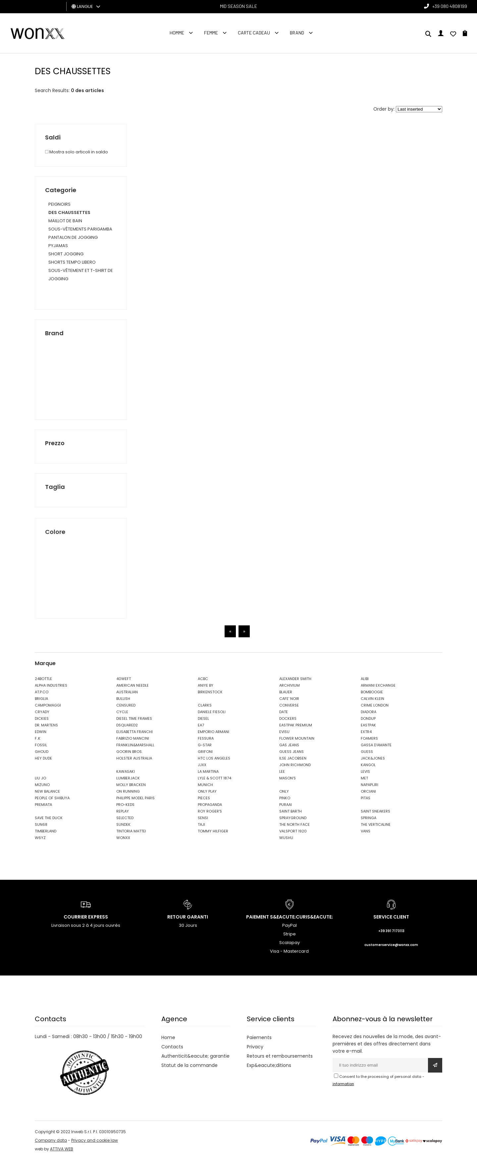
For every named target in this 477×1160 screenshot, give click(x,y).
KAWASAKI (125, 771)
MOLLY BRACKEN (131, 784)
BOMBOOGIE (372, 692)
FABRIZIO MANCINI (132, 738)
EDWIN (40, 731)
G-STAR (205, 745)
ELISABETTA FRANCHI (134, 731)
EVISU (284, 731)
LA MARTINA (208, 771)
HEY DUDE (43, 758)
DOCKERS (287, 718)
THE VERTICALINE (376, 824)
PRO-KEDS (125, 804)
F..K (37, 738)
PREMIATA (43, 804)
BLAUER (285, 692)
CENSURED (125, 705)
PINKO (284, 798)
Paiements (259, 1037)
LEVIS (365, 771)
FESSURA (206, 738)
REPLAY (122, 811)
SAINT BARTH (290, 811)
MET (364, 778)
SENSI (203, 817)
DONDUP (368, 718)
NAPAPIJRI (369, 784)
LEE (282, 771)
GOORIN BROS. (129, 751)
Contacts (172, 1046)
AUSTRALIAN (127, 692)
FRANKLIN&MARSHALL (135, 745)
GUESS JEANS (291, 751)
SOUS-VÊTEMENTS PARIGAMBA (80, 229)
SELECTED (124, 817)
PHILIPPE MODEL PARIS (135, 798)
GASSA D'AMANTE (376, 745)
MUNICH (205, 784)
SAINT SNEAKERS (375, 811)
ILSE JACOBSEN (292, 758)
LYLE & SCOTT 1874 (214, 778)
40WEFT (123, 678)
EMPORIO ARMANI (213, 731)
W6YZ (40, 837)
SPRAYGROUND (292, 817)
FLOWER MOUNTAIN (296, 738)
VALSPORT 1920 (293, 831)
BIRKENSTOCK (210, 692)
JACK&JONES (373, 758)
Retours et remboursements (280, 1056)
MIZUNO (42, 784)
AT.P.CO (41, 692)
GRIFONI (205, 751)
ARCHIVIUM (289, 685)
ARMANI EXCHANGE (378, 685)
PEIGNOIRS (59, 204)
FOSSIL (41, 745)
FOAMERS (369, 738)
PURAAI (285, 804)
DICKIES (42, 718)
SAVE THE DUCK (49, 817)
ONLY (284, 791)
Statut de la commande (189, 1065)
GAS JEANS (289, 745)
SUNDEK (123, 824)
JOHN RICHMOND (295, 764)
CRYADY (42, 711)
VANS (365, 831)
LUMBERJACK (128, 778)
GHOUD (41, 751)
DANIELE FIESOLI (212, 711)
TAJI (201, 824)
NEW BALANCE (47, 791)
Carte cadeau (254, 32)
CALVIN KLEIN (372, 698)
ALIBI (365, 678)
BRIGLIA (41, 698)
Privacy (255, 1046)
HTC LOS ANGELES (214, 758)
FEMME (211, 32)
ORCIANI (368, 791)
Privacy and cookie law (94, 1140)
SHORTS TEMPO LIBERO (72, 262)
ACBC (203, 678)
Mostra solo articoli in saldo (76, 152)
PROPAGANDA (210, 804)
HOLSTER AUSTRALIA (134, 758)
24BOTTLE (43, 678)
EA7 (201, 725)
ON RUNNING (128, 791)
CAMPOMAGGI (48, 705)
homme (177, 32)
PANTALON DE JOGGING (73, 237)
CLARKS (205, 705)
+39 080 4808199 (449, 6)
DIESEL (203, 718)
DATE (283, 711)
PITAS (365, 798)
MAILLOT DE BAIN (65, 221)
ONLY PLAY (207, 791)
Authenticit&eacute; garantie (195, 1056)
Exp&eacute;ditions (269, 1065)
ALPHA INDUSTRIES (51, 685)
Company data (51, 1140)
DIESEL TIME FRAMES (134, 718)
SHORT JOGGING (65, 254)
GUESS (367, 751)
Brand (297, 32)
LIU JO (40, 778)
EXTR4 (366, 731)
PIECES (204, 798)
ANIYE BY (205, 685)
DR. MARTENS (46, 725)
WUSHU (286, 837)
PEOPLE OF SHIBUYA (52, 798)
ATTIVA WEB (61, 1149)
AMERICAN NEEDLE (132, 685)
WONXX (123, 837)
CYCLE (122, 711)
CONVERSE (289, 705)
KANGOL (368, 764)
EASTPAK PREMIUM (295, 725)
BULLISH (123, 698)
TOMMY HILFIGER (213, 831)
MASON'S (287, 778)
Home (168, 1037)
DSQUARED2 (127, 725)
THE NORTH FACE (294, 824)
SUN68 (41, 824)
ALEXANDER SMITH (295, 678)
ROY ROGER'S (210, 811)
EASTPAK (368, 725)
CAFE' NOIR (289, 698)
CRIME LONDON (375, 705)
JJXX (202, 764)
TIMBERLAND (45, 831)
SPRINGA (368, 817)
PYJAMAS (58, 245)
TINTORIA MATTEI (131, 831)
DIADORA (368, 711)
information (343, 1083)
